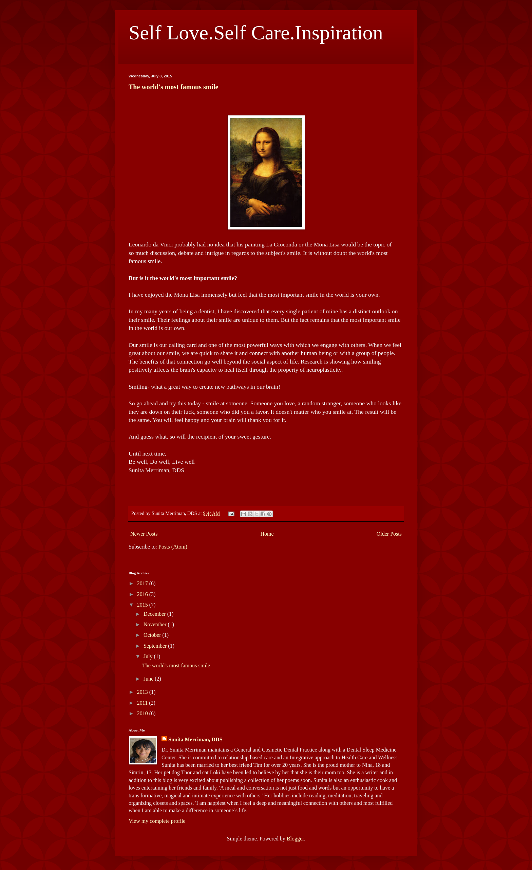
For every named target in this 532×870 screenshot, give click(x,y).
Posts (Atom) (172, 547)
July (149, 656)
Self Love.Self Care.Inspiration (256, 32)
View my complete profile (157, 821)
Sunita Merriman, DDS (195, 739)
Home (267, 534)
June (149, 679)
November (156, 624)
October (153, 635)
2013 (143, 692)
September (156, 646)
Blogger (295, 838)
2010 (143, 713)
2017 (143, 583)
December (155, 614)
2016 (143, 594)
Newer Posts (143, 534)
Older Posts (389, 534)
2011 (143, 703)
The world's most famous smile (173, 87)
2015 (143, 605)
